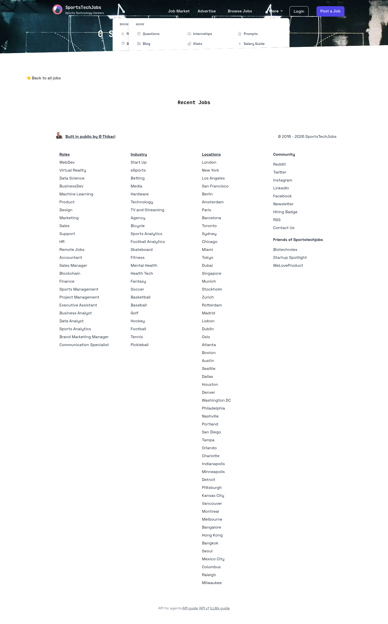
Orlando (209, 447)
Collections (229, 87)
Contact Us (283, 227)
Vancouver (212, 503)
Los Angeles (213, 178)
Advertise (207, 11)
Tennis (137, 336)
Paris (206, 209)
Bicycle (138, 225)
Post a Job (330, 11)
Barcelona (211, 217)
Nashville (210, 416)
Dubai (207, 265)
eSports (138, 170)
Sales (64, 225)
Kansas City (213, 495)
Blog (250, 87)
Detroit (208, 479)
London (209, 162)
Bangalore (211, 527)
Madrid (208, 313)
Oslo (206, 336)
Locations (173, 87)
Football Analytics (148, 241)
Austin (208, 360)
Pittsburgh (212, 487)
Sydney (209, 233)
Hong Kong (212, 535)
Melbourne (212, 519)
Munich (209, 281)
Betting (138, 178)
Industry (139, 154)
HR (62, 241)
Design (66, 209)
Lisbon (208, 321)
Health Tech (142, 273)
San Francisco (215, 186)
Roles (64, 154)
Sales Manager (73, 265)
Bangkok (210, 543)
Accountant (70, 257)
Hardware (140, 194)
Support (67, 233)
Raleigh (209, 574)
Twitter (279, 172)
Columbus (211, 566)
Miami (207, 249)
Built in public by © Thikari (90, 136)
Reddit (279, 164)
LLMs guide (220, 608)
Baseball (139, 305)
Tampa (208, 440)
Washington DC (216, 400)
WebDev (67, 162)
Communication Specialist (84, 344)
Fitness (138, 257)
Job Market (179, 11)
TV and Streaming (147, 209)
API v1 (204, 608)
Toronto (209, 225)
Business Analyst (75, 313)
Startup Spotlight (290, 257)
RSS (277, 219)
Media (136, 186)
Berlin (207, 194)
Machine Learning (76, 194)
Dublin (208, 328)
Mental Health (144, 265)
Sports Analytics (75, 328)
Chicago (210, 241)
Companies (201, 87)
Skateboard (142, 249)
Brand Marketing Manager (84, 336)
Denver (208, 392)
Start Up (139, 162)
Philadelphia (213, 408)
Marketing (69, 217)
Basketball (140, 297)
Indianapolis (213, 463)
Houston (210, 384)
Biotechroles (285, 249)
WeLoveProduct (288, 265)
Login (299, 11)
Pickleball (139, 344)
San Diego (211, 432)
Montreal (210, 511)
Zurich (208, 297)
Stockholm (212, 289)
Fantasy (138, 281)
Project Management (79, 297)
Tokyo (207, 257)
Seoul (207, 551)
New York (210, 170)
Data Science (72, 178)
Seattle (208, 368)
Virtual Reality (72, 170)
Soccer (137, 289)
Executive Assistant (78, 305)
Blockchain (69, 273)
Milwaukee (212, 582)
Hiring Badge (285, 211)
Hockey (138, 321)
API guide (190, 608)
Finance (66, 281)
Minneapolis (213, 471)
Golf (134, 313)
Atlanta (209, 344)
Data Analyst (71, 321)
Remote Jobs (143, 87)
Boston (209, 352)
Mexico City (213, 559)
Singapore (211, 273)
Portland (210, 424)
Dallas (207, 376)
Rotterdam (212, 305)
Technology (142, 202)
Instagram (282, 180)
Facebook (282, 196)
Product (67, 202)
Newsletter (283, 204)
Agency (138, 217)
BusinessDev (71, 186)
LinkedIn (281, 188)
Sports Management (78, 289)
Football (138, 328)
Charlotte (210, 455)
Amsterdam (213, 202)
